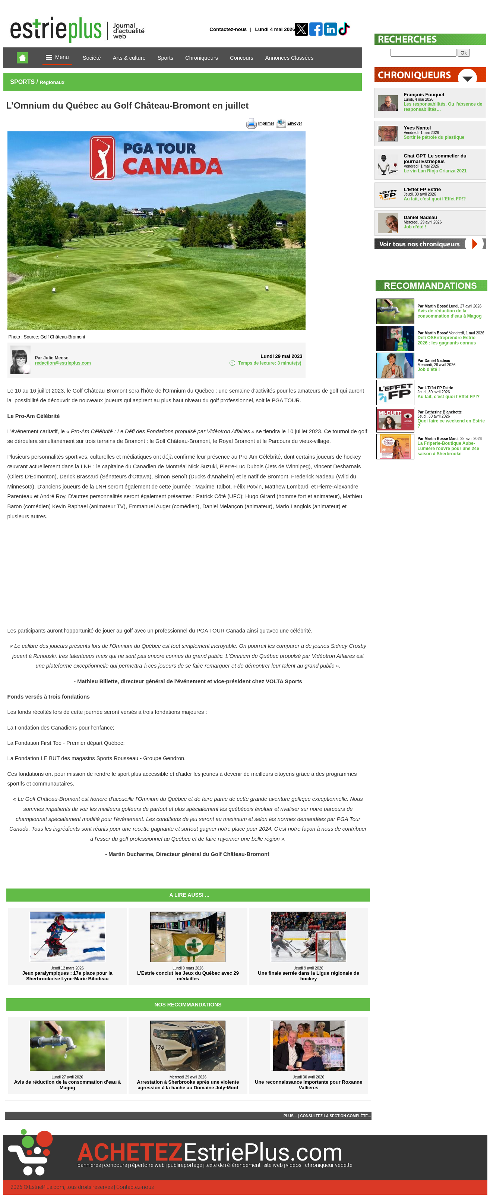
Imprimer (266, 123)
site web (273, 1165)
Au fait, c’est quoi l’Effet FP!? (435, 199)
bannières (89, 1165)
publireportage (185, 1165)
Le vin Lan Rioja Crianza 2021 (435, 171)
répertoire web (147, 1165)
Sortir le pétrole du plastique (434, 137)
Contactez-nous (228, 29)
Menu (57, 57)
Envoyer (294, 123)
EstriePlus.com (46, 1187)
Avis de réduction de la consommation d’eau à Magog (450, 313)
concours (115, 1165)
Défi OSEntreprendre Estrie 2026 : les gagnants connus (447, 340)
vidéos (293, 1165)
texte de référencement (232, 1165)
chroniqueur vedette (329, 1165)
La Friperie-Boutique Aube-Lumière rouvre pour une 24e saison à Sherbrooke (448, 448)
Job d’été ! (415, 226)
